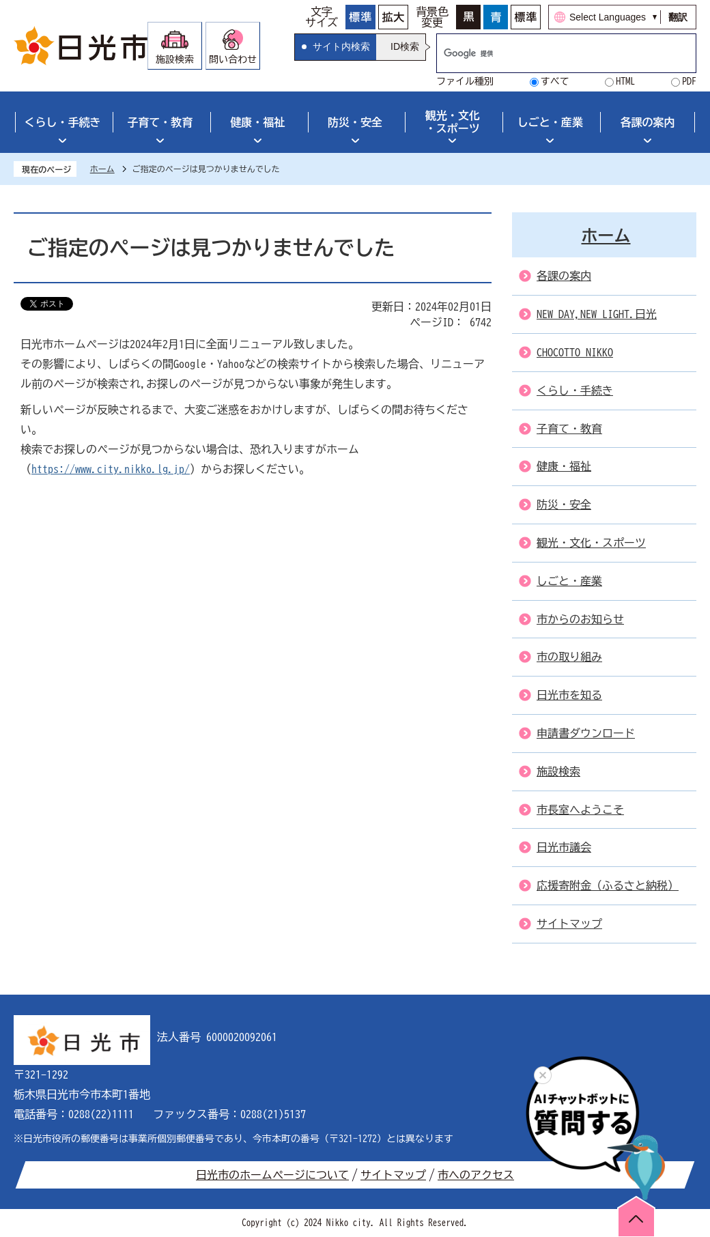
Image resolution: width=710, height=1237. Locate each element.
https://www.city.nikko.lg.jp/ (110, 469)
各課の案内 (648, 122)
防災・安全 (355, 122)
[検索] (552, 53)
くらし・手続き (62, 122)
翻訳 (677, 17)
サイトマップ (393, 1174)
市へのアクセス (476, 1174)
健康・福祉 (257, 122)
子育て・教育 (160, 122)
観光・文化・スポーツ (452, 122)
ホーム (102, 169)
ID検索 (404, 46)
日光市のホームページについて (272, 1174)
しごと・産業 (550, 122)
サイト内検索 (341, 46)
